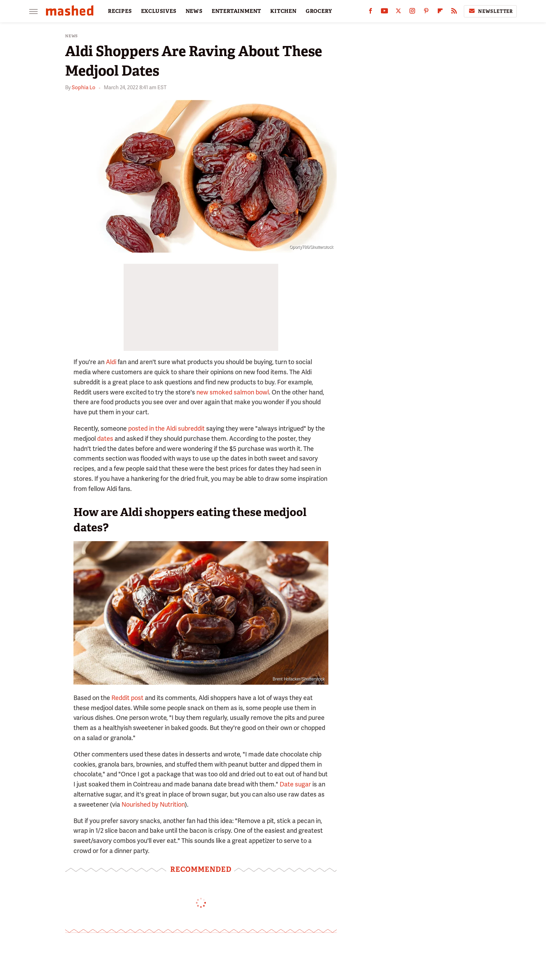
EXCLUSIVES (159, 11)
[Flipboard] (440, 12)
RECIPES (120, 11)
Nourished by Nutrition (153, 804)
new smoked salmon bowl (232, 392)
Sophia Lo (83, 87)
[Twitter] (398, 12)
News (71, 36)
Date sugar (295, 784)
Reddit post (126, 698)
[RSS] (454, 12)
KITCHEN (283, 11)
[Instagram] (412, 12)
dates (105, 439)
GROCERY (319, 11)
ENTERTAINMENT (236, 11)
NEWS (194, 11)
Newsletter (490, 11)
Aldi (111, 362)
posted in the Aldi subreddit (166, 428)
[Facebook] (370, 12)
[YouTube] (384, 12)
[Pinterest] (426, 12)
